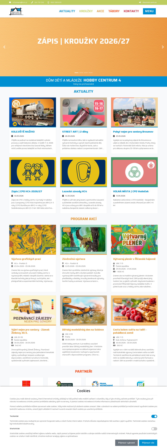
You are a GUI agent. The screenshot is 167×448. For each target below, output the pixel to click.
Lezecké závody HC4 (74, 191)
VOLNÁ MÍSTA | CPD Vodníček (131, 191)
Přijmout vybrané (126, 442)
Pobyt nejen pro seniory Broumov (133, 131)
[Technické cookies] (154, 416)
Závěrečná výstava (73, 258)
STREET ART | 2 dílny (75, 131)
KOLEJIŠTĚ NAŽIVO (23, 131)
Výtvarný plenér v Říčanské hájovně (134, 258)
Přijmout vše (148, 442)
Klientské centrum (150, 2)
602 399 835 (56, 2)
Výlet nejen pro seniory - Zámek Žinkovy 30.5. (30, 331)
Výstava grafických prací (26, 258)
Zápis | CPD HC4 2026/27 (26, 191)
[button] (149, 11)
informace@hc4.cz (20, 2)
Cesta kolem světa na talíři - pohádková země (130, 331)
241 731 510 (39, 2)
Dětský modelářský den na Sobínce (83, 329)
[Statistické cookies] (154, 428)
